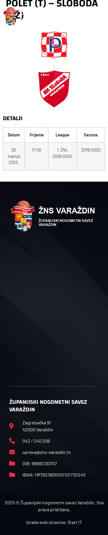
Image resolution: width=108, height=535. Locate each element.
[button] (102, 16)
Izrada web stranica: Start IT (54, 522)
